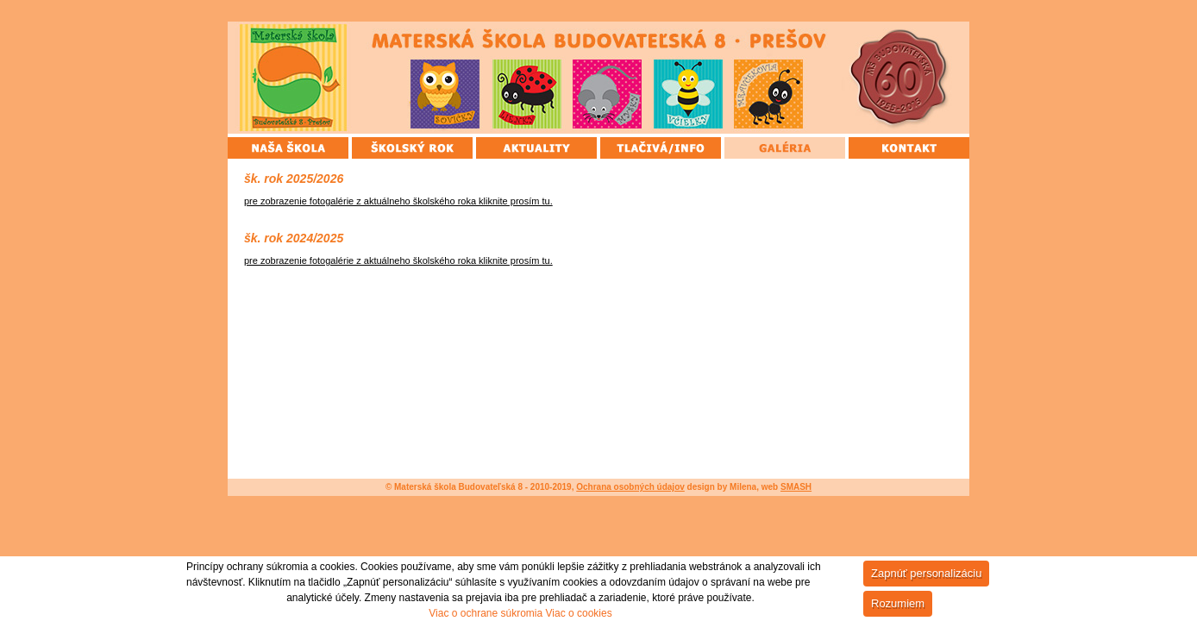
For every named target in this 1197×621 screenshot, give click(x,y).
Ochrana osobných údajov (630, 487)
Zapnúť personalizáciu (926, 573)
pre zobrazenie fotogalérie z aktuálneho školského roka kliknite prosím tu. (398, 201)
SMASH (796, 487)
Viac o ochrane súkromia (485, 613)
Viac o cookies (579, 613)
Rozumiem (897, 603)
